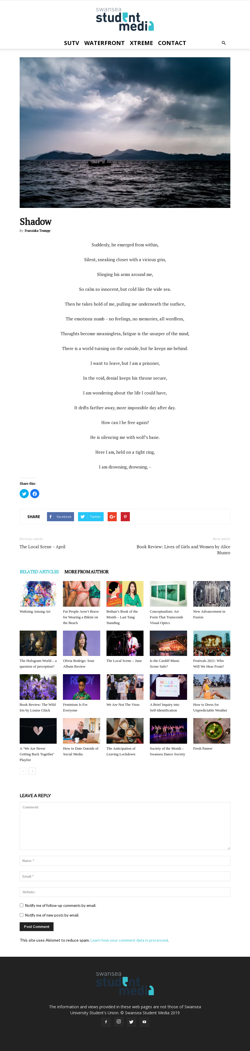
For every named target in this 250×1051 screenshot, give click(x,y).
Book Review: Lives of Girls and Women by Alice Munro (183, 549)
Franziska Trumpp (37, 231)
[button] (223, 43)
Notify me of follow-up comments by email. (60, 905)
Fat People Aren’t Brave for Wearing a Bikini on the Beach (81, 617)
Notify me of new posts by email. (52, 915)
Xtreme (141, 43)
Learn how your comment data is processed (129, 940)
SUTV (71, 43)
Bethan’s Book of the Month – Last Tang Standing (122, 617)
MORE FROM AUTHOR (86, 572)
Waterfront (104, 43)
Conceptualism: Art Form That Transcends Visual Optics (166, 617)
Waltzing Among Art (35, 611)
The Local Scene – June (124, 661)
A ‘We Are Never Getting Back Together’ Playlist (37, 754)
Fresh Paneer (203, 748)
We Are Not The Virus (123, 704)
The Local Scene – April (42, 546)
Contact (172, 43)
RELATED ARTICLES (39, 572)
